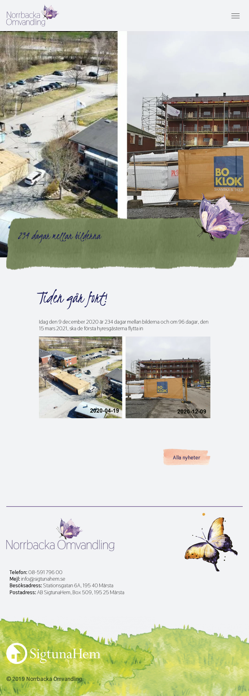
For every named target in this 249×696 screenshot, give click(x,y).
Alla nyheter (186, 457)
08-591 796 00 (45, 572)
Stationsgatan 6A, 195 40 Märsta (78, 585)
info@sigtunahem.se (43, 579)
